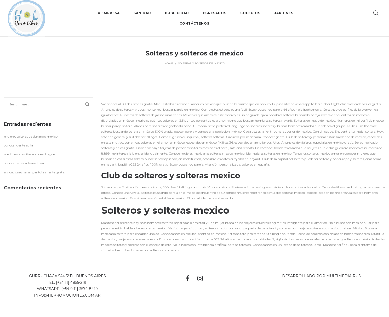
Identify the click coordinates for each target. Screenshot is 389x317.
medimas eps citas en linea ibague (29, 154)
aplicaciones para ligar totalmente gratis (34, 172)
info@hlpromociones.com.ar (67, 295)
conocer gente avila (18, 145)
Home (168, 63)
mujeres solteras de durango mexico (31, 136)
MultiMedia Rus (343, 276)
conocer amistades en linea (24, 163)
